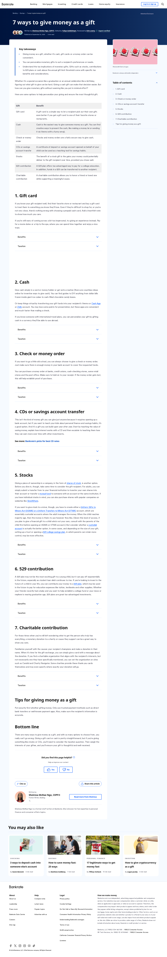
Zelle (19, 307)
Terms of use (64, 925)
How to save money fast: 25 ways (62, 864)
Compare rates (39, 899)
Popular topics (39, 909)
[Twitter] (15, 945)
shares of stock (74, 483)
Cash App (96, 303)
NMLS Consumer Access (133, 930)
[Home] (7, 4)
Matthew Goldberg (58, 872)
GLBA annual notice (67, 930)
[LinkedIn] (24, 945)
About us (12, 899)
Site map (12, 925)
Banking (15, 13)
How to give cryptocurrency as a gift (140, 864)
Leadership (13, 904)
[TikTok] (33, 945)
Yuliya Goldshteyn (69, 31)
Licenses (63, 940)
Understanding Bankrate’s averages (72, 920)
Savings (22, 13)
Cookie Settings (65, 904)
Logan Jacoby (132, 872)
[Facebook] (10, 945)
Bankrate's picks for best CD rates (42, 441)
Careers (12, 920)
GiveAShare (32, 501)
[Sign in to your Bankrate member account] (149, 4)
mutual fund (45, 494)
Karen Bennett (18, 872)
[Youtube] (29, 945)
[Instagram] (20, 945)
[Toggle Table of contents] (157, 83)
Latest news (38, 904)
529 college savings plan (54, 532)
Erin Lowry (91, 31)
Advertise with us (40, 914)
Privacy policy (65, 899)
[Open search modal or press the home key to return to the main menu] (162, 4)
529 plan (77, 584)
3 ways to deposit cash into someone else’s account (25, 864)
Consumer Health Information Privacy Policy (75, 914)
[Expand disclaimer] (156, 73)
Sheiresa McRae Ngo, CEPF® (43, 31)
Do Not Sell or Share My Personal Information (76, 909)
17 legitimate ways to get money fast (101, 864)
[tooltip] (74, 757)
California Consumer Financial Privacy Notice (76, 935)
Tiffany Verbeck (95, 872)
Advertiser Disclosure (147, 13)
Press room (13, 909)
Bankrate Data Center (17, 914)
